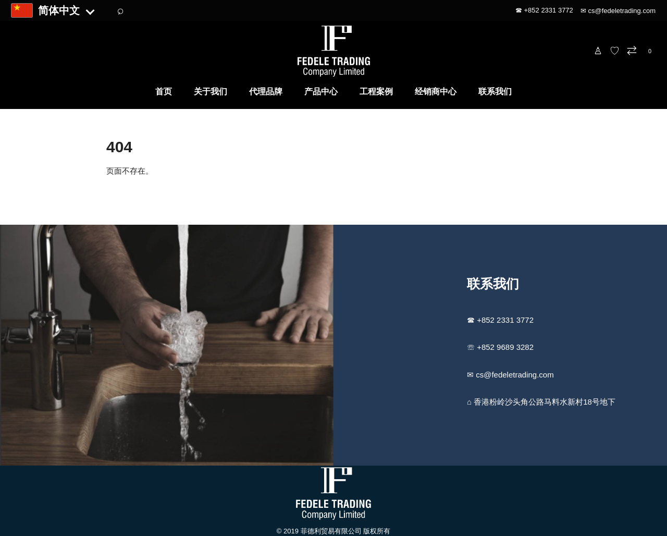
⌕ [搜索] (120, 10)
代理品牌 (265, 91)
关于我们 (210, 91)
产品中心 (321, 91)
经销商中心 (435, 91)
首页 (163, 91)
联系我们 (495, 91)
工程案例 (376, 91)
